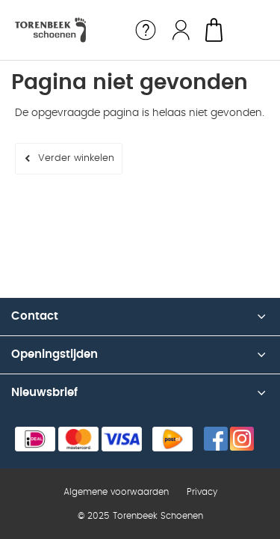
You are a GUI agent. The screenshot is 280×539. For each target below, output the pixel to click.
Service (146, 30)
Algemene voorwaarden (116, 491)
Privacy (202, 491)
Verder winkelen (76, 158)
